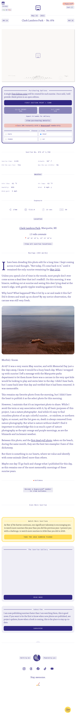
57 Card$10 (55, 110)
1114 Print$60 (20, 110)
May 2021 (55, 269)
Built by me (25, 658)
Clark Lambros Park (29, 228)
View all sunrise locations (38, 244)
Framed (9, 139)
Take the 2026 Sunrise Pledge (38, 537)
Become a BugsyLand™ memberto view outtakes (38, 490)
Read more (38, 597)
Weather (38, 174)
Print (43, 134)
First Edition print (20, 94)
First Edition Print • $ (38, 102)
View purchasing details (38, 120)
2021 (42, 15)
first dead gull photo (41, 440)
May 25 (34, 15)
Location (38, 219)
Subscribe (38, 628)
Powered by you (49, 658)
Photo (8, 134)
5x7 (42, 139)
